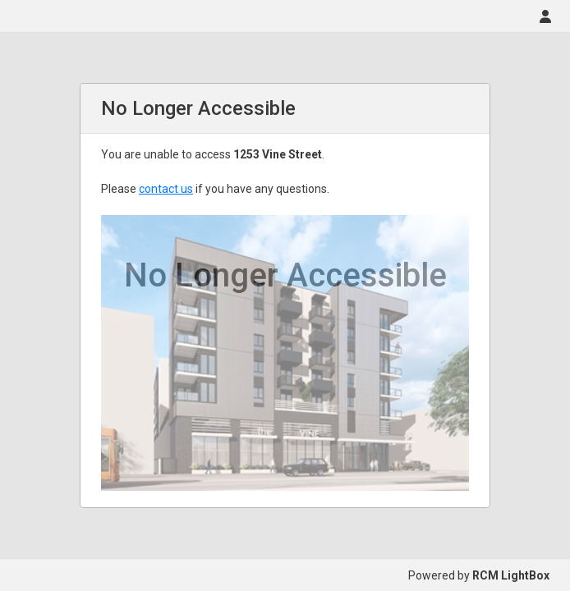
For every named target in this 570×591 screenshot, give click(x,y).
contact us (166, 188)
